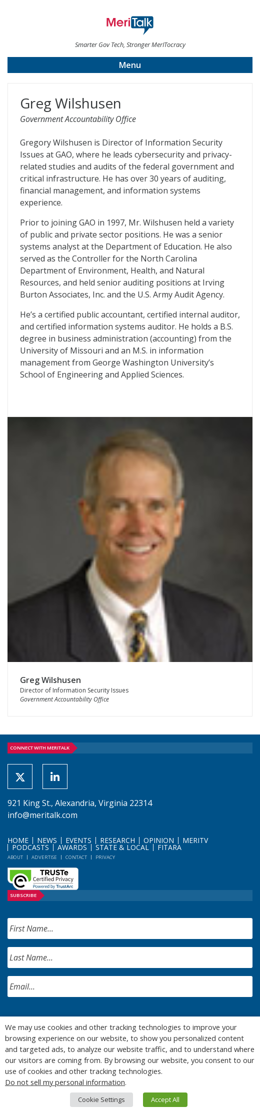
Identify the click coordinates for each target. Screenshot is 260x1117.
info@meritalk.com (43, 815)
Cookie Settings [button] (101, 1099)
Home (18, 840)
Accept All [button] (165, 1099)
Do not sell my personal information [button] (65, 1082)
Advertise (44, 857)
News (47, 840)
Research (117, 840)
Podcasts (30, 847)
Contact (76, 857)
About (15, 857)
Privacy (105, 857)
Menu (130, 65)
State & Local (122, 847)
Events (79, 840)
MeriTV (195, 840)
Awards (72, 847)
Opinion (159, 840)
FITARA (170, 847)
